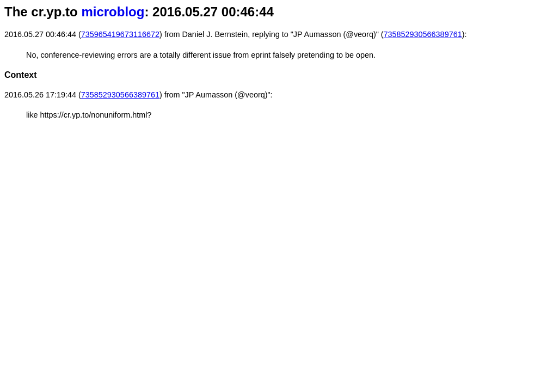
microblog (112, 11)
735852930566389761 (423, 34)
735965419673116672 (120, 34)
